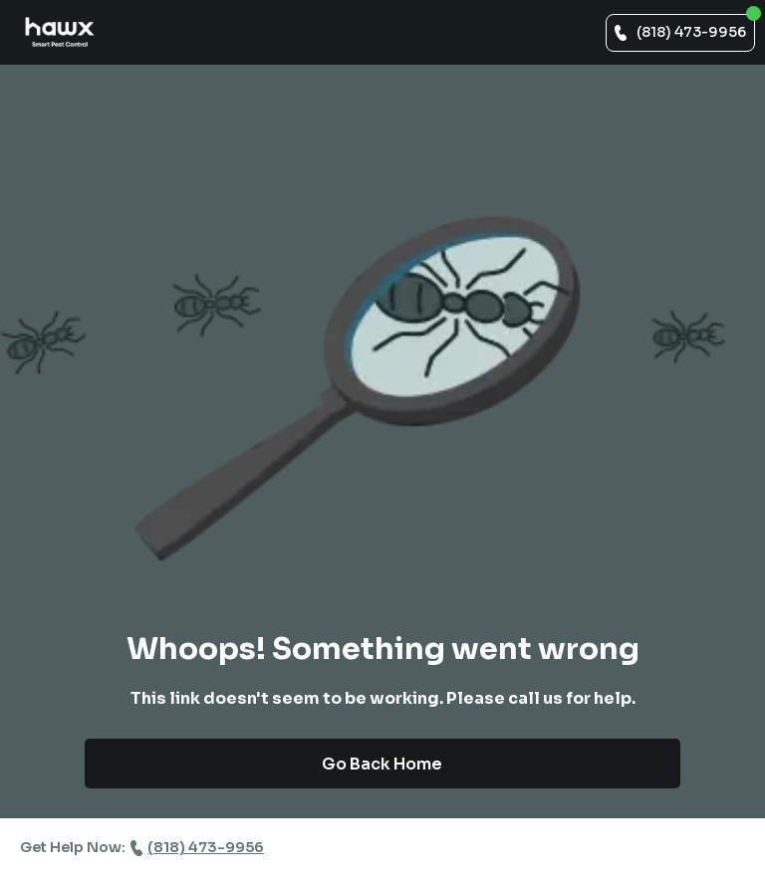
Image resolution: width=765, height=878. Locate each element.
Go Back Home (382, 764)
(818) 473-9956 (691, 32)
